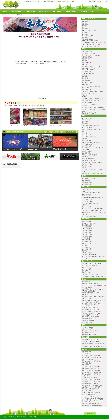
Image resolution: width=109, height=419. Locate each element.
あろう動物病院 (86, 184)
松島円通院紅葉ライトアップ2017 (92, 289)
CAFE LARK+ (86, 88)
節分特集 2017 (86, 153)
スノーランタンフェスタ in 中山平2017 (93, 285)
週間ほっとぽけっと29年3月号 (91, 357)
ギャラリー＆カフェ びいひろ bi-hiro (92, 209)
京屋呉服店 (85, 25)
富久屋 (84, 32)
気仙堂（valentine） (88, 160)
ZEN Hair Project (87, 327)
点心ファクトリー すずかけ (90, 55)
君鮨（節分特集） (87, 102)
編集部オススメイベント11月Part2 (92, 387)
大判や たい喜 (86, 75)
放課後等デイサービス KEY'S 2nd (92, 346)
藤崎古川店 (85, 21)
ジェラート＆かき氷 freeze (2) (92, 98)
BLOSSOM (85, 34)
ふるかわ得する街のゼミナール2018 (92, 400)
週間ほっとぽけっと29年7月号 (91, 374)
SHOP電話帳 (30, 11)
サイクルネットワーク (88, 247)
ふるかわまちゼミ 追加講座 (90, 355)
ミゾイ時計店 (86, 238)
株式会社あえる (86, 243)
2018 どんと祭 (86, 390)
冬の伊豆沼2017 (86, 294)
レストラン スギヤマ (88, 68)
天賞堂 (84, 23)
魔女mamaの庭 (86, 207)
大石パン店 (85, 120)
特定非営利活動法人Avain (89, 339)
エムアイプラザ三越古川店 (90, 265)
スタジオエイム (86, 245)
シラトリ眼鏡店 (86, 249)
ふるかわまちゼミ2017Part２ (90, 366)
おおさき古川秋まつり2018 (90, 403)
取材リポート (43, 11)
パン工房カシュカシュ (88, 136)
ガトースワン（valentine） (90, 104)
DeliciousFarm (86, 149)
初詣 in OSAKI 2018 (88, 394)
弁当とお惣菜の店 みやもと (90, 129)
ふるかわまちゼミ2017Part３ (90, 370)
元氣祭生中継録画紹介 (88, 291)
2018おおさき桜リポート (89, 307)
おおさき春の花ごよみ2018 (90, 309)
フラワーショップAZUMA (89, 274)
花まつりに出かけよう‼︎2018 (90, 311)
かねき (84, 27)
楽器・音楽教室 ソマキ (89, 194)
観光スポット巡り (87, 322)
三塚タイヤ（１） (87, 234)
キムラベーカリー (87, 166)
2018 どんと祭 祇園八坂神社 (90, 392)
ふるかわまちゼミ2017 (88, 359)
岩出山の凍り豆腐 (87, 164)
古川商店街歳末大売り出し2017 (91, 389)
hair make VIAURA (87, 329)
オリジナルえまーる (88, 146)
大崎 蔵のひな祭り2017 (89, 283)
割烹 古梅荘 (86, 62)
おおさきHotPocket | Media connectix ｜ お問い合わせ (20, 417)
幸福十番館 (85, 84)
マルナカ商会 (86, 221)
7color (84, 191)
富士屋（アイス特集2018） (90, 113)
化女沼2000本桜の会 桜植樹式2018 (92, 398)
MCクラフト (85, 205)
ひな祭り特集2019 (87, 320)
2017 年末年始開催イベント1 (90, 293)
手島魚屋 (84, 138)
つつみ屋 (84, 133)
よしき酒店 (85, 122)
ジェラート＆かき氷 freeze (90, 86)
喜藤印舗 (84, 251)
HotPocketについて (87, 11)
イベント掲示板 (17, 11)
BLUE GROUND (87, 196)
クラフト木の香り (87, 269)
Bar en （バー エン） (88, 93)
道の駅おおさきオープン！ (90, 46)
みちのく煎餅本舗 (87, 127)
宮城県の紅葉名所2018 (88, 318)
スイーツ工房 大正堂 (88, 144)
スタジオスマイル (87, 230)
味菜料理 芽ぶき (87, 57)
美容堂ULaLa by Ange (88, 334)
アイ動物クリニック (88, 178)
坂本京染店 (85, 28)
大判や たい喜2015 (87, 158)
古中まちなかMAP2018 (89, 396)
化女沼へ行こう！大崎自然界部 (91, 381)
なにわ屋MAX (86, 80)
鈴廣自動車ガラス (87, 236)
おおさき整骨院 (86, 182)
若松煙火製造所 (86, 352)
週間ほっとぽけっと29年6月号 (91, 372)
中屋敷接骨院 (86, 180)
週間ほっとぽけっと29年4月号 (91, 361)
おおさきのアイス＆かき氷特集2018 (92, 107)
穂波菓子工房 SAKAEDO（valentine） (93, 162)
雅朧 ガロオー (86, 51)
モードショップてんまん (89, 30)
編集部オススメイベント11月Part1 (92, 385)
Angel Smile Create (87, 35)
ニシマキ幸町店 (86, 227)
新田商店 (84, 131)
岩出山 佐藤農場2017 (88, 287)
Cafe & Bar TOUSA (87, 73)
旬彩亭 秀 (85, 79)
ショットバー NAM (88, 53)
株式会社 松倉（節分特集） (90, 155)
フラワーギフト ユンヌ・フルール (92, 263)
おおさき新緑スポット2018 (90, 315)
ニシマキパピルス (87, 241)
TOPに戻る (90, 413)
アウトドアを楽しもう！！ (90, 216)
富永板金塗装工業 (87, 225)
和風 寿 (84, 95)
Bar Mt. (84, 97)
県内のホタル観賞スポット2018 (91, 313)
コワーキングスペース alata (90, 341)
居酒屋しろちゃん (87, 82)
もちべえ (84, 60)
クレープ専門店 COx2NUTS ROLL (92, 91)
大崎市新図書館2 (87, 39)
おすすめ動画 (57, 11)
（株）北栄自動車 (87, 229)
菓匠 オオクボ (86, 135)
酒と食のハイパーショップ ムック (92, 148)
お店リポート (12, 15)
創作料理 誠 (86, 59)
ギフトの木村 (86, 240)
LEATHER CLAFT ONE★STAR (91, 192)
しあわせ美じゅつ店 (88, 189)
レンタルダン (86, 232)
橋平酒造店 (85, 157)
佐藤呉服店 (85, 37)
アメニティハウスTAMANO (90, 330)
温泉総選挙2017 (86, 365)
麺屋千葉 (84, 64)
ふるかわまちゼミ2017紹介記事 (91, 379)
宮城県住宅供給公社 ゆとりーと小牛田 (93, 343)
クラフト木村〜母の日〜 (89, 254)
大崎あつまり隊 (71, 11)
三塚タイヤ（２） (87, 253)
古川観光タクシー (87, 281)
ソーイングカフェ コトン (89, 203)
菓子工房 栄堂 (86, 118)
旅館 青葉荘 (86, 89)
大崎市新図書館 (86, 363)
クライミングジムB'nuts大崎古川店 (92, 210)
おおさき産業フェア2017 (89, 383)
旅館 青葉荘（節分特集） (90, 100)
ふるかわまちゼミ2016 (88, 353)
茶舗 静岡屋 (86, 140)
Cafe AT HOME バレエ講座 (90, 378)
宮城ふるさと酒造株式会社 (90, 125)
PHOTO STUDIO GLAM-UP (90, 41)
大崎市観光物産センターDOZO (91, 142)
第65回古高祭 (86, 402)
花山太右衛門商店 (87, 72)
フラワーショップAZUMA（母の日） (92, 276)
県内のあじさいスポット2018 (90, 317)
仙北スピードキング (88, 223)
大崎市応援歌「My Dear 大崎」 (91, 368)
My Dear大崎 (85, 376)
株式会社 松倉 (86, 151)
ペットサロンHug (87, 201)
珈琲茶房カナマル (87, 77)
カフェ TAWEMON (88, 70)
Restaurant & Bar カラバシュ (90, 66)
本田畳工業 (85, 271)
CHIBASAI (85, 106)
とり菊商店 (85, 124)
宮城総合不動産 (86, 273)
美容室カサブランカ (88, 332)
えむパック (85, 267)
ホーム (5, 11)
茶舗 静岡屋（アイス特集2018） (91, 173)
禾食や (84, 168)
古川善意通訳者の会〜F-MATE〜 (91, 405)
